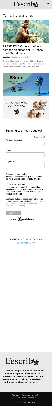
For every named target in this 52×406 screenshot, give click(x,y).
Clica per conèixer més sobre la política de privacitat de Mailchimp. (25, 203)
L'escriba (6, 57)
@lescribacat (26, 243)
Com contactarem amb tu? (17, 174)
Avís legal (15, 395)
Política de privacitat (30, 395)
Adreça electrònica (14, 140)
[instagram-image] (12, 258)
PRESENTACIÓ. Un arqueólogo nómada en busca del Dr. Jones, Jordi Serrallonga (23, 50)
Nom (9, 150)
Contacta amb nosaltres (26, 398)
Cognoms (11, 161)
